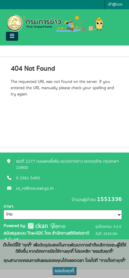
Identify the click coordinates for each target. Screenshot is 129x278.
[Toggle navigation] (12, 36)
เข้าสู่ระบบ (115, 4)
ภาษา (8, 207)
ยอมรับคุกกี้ (64, 271)
